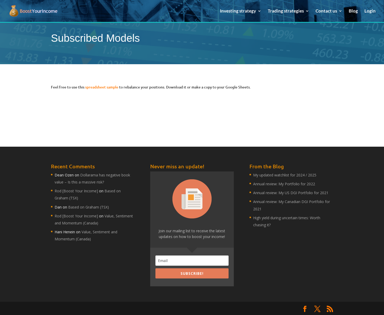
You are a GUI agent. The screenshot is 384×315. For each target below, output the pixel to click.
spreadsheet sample (101, 87)
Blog (353, 11)
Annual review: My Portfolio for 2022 (284, 183)
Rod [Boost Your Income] (76, 190)
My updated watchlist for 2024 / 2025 (284, 175)
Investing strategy (238, 11)
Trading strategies (286, 11)
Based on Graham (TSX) (88, 207)
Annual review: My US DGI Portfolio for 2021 (290, 192)
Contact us (326, 11)
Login (370, 11)
